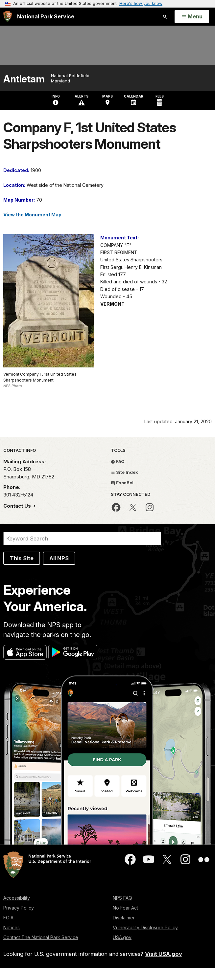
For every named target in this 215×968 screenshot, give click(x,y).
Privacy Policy (18, 908)
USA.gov (122, 937)
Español (122, 482)
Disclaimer (124, 917)
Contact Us (17, 506)
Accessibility (16, 898)
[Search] (82, 538)
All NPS (59, 558)
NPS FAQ (122, 898)
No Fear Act (125, 908)
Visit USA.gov (163, 954)
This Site (22, 558)
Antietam (23, 79)
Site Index (124, 472)
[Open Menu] (192, 17)
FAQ (118, 461)
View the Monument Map (32, 214)
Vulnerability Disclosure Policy (145, 927)
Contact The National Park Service (40, 937)
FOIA (8, 917)
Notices (11, 927)
